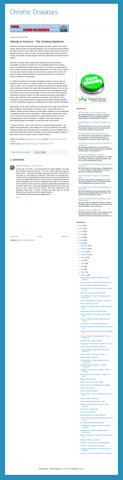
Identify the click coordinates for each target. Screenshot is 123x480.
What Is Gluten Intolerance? (89, 398)
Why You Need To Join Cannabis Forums (92, 113)
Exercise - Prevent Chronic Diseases (92, 446)
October (83, 252)
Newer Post (14, 236)
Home (40, 236)
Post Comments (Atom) (27, 240)
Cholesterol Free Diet (87, 388)
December (84, 246)
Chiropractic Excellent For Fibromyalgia (93, 311)
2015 (81, 237)
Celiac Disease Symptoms (89, 357)
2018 (81, 228)
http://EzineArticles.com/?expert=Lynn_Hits (37, 144)
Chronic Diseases (34, 12)
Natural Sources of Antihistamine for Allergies (95, 385)
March (83, 272)
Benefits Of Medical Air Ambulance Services (93, 134)
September (84, 254)
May (82, 266)
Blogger (81, 469)
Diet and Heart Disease (88, 379)
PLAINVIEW (65, 469)
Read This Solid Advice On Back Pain (92, 293)
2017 (81, 231)
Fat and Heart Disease (87, 412)
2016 (81, 234)
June (82, 263)
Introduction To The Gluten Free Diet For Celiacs (96, 344)
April (82, 269)
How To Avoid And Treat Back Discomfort (94, 285)
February (84, 275)
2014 (81, 240)
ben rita (18, 166)
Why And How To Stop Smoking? (91, 341)
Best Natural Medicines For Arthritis (92, 423)
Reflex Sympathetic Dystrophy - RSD (92, 401)
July (82, 260)
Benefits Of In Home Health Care (89, 210)
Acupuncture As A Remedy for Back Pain (94, 324)
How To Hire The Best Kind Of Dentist (91, 155)
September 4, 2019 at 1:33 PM (32, 166)
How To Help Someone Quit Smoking (92, 347)
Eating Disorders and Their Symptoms (93, 415)
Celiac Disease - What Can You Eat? (92, 354)
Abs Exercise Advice (33, 139)
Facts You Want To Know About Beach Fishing (95, 282)
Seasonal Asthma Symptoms (90, 440)
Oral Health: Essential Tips (89, 409)
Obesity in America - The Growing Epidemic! (95, 443)
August (83, 257)
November (84, 249)
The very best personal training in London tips (95, 301)
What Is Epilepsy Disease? (89, 391)
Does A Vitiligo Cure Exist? (89, 303)
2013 (81, 243)
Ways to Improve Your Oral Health (91, 382)
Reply (18, 197)
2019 (81, 226)
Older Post (64, 236)
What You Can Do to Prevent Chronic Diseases (96, 453)
